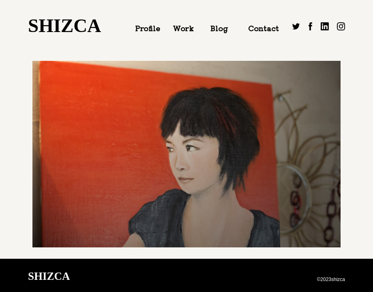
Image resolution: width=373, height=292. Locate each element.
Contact (263, 28)
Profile (147, 28)
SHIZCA (64, 25)
